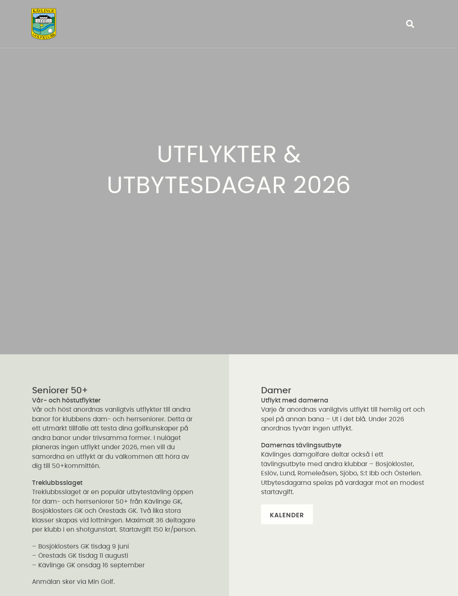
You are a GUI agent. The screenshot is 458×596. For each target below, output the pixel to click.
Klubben (299, 13)
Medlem (241, 13)
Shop (90, 35)
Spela (89, 13)
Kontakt (184, 35)
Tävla (188, 13)
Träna (138, 13)
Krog (133, 35)
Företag (356, 13)
